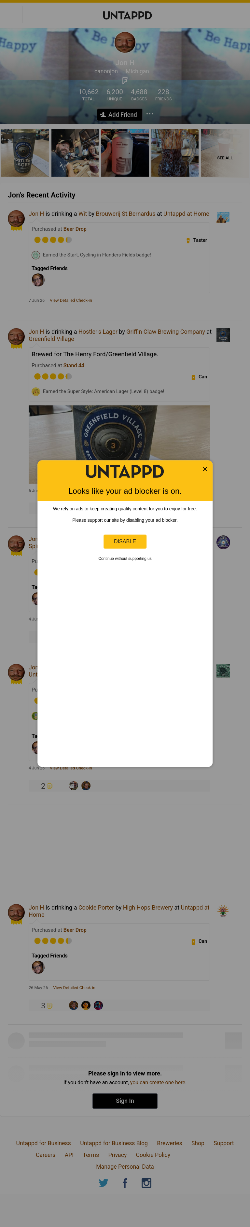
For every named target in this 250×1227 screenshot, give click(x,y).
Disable (125, 541)
